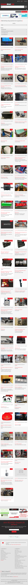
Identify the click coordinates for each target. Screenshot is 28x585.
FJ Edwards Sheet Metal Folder (20, 140)
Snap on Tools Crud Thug (19, 49)
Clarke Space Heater (4, 177)
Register (25, 1)
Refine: (2, 27)
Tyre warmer (17, 104)
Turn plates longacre (18, 443)
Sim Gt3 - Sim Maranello (19, 194)
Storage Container (18, 407)
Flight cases (3, 329)
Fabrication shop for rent (19, 480)
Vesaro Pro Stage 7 (18, 424)
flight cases (3, 123)
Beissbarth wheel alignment (5, 49)
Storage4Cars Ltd (3, 406)
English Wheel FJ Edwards (5, 157)
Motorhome (17, 212)
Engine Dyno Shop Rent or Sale (6, 499)
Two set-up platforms (18, 387)
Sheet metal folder (4, 140)
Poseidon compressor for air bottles (21, 121)
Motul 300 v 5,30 (17, 462)
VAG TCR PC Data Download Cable (20, 85)
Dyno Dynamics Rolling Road (20, 177)
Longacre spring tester (18, 309)
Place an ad (24, 11)
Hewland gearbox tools (19, 367)
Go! (25, 6)
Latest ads (18, 11)
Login (22, 1)
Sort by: (14, 23)
